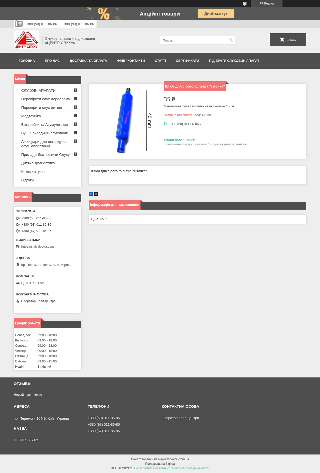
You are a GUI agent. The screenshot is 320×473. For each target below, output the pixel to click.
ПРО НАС (52, 61)
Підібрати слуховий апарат (234, 61)
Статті (160, 61)
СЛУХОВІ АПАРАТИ (38, 90)
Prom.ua (183, 459)
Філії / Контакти (131, 61)
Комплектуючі (33, 171)
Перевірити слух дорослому (45, 99)
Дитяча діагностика (38, 163)
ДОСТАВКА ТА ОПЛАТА (88, 61)
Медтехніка (31, 116)
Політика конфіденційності (190, 468)
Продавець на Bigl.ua (160, 463)
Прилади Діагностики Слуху (45, 154)
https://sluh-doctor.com (37, 246)
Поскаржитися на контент (152, 468)
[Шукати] (230, 40)
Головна (27, 61)
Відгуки (27, 180)
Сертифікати (187, 61)
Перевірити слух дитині (41, 107)
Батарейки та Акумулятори (44, 124)
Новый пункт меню (28, 394)
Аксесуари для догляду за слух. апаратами (43, 143)
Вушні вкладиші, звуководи (44, 133)
